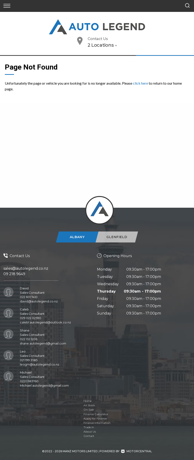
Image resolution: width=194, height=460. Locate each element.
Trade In (89, 427)
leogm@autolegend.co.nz (39, 364)
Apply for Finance (95, 418)
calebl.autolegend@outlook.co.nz (45, 322)
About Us (90, 431)
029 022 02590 (30, 318)
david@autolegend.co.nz (39, 301)
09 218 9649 (14, 274)
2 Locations (101, 45)
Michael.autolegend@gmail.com (44, 385)
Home (88, 401)
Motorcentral (136, 451)
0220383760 (29, 381)
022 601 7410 (29, 297)
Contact (89, 436)
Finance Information (97, 423)
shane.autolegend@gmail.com (43, 343)
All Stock (89, 405)
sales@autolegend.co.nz (25, 268)
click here (140, 83)
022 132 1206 (28, 339)
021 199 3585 (29, 360)
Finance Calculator (96, 414)
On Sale (89, 409)
